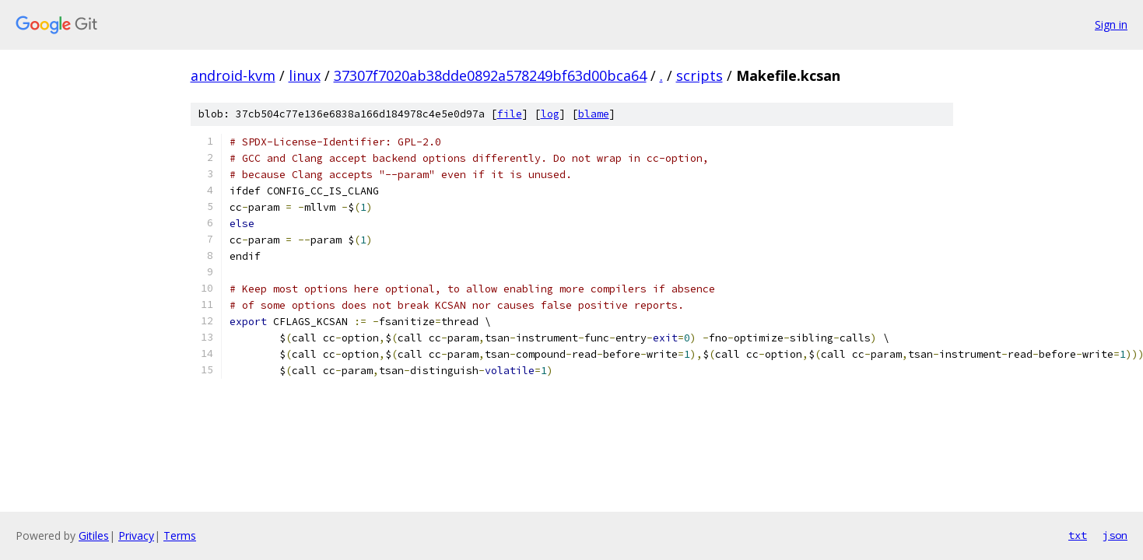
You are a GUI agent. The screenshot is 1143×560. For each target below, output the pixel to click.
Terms (179, 535)
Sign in (1111, 24)
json (1115, 535)
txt (1077, 535)
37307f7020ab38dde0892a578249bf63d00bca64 (490, 75)
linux (305, 75)
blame (593, 114)
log (550, 114)
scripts (699, 75)
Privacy (136, 535)
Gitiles (94, 535)
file (509, 114)
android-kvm (233, 75)
